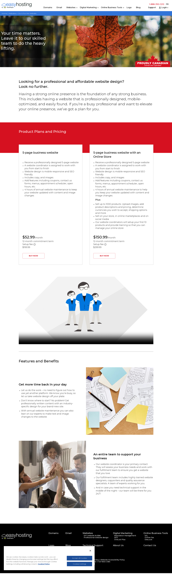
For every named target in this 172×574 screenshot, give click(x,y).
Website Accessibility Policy (112, 561)
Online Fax (149, 539)
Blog (138, 7)
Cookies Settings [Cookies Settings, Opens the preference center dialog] (79, 564)
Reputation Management (125, 536)
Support (152, 7)
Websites (70, 7)
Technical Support (93, 546)
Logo (129, 7)
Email (59, 7)
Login (164, 7)
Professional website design (96, 539)
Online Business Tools (111, 7)
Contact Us (149, 546)
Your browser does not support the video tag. (86, 311)
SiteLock (148, 540)
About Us (118, 546)
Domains (47, 7)
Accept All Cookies (79, 558)
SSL (146, 536)
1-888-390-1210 (156, 4)
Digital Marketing (88, 7)
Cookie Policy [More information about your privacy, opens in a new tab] (44, 564)
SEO (116, 539)
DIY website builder (92, 536)
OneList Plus (119, 540)
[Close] (90, 550)
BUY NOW (33, 257)
